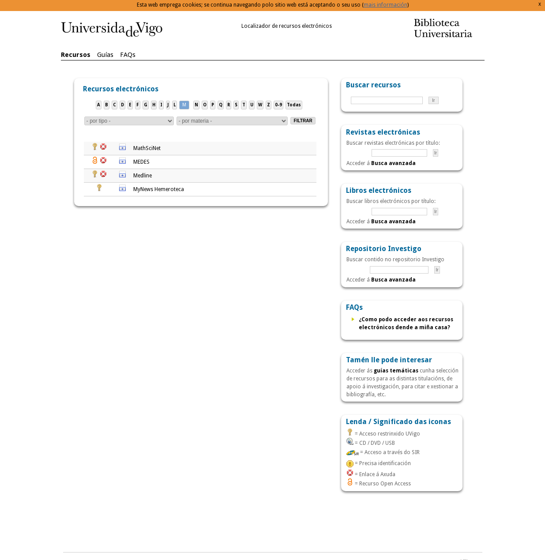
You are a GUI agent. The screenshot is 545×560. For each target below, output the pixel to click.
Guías (105, 55)
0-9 (278, 104)
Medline (142, 176)
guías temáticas (396, 371)
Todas (294, 104)
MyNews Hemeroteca (158, 189)
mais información (385, 5)
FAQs (127, 55)
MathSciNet (147, 148)
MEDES (141, 162)
